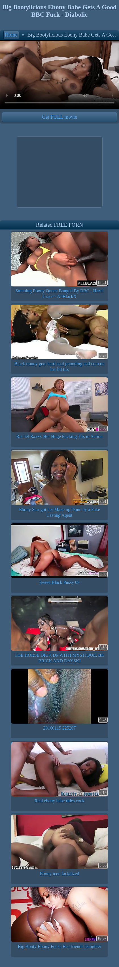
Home (11, 35)
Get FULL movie (59, 117)
